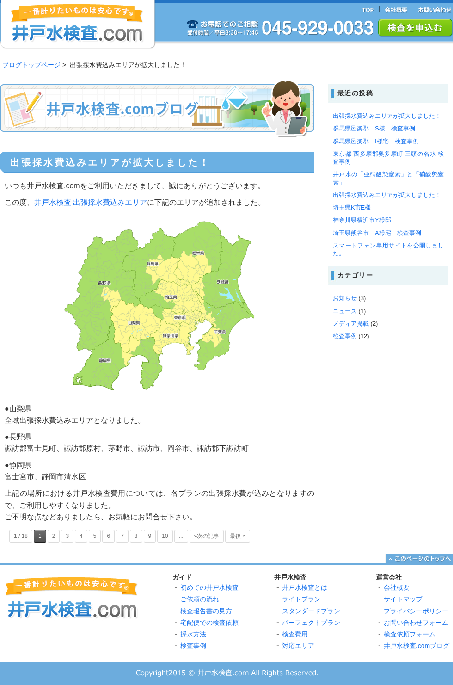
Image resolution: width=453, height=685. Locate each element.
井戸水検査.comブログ (416, 645)
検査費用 (295, 634)
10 (165, 536)
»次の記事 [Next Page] (207, 536)
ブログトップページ (31, 64)
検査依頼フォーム (409, 634)
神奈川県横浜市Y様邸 (362, 219)
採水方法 (193, 634)
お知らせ (345, 298)
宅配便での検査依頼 (209, 622)
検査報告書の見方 (206, 611)
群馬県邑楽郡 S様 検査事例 (374, 128)
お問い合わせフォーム (416, 622)
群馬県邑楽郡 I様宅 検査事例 (376, 141)
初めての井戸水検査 (209, 587)
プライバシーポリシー (416, 611)
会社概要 (397, 587)
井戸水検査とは (304, 587)
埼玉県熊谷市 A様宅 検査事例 (377, 232)
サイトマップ (403, 599)
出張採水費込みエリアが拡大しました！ (110, 162)
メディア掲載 (351, 323)
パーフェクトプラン (311, 622)
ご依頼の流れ (199, 599)
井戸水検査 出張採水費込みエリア (90, 202)
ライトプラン (301, 599)
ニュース (345, 311)
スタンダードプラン (311, 611)
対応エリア (298, 645)
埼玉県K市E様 (352, 207)
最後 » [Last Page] (237, 536)
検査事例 (345, 336)
